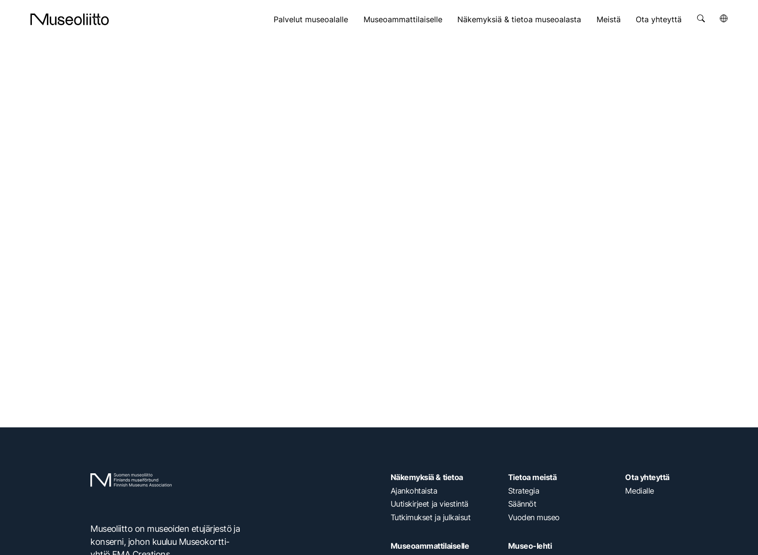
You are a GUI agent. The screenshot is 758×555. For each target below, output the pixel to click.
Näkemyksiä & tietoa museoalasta (519, 19)
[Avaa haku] (701, 18)
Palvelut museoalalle (311, 19)
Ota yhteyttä (659, 19)
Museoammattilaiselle (403, 19)
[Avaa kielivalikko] (724, 18)
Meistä (609, 19)
